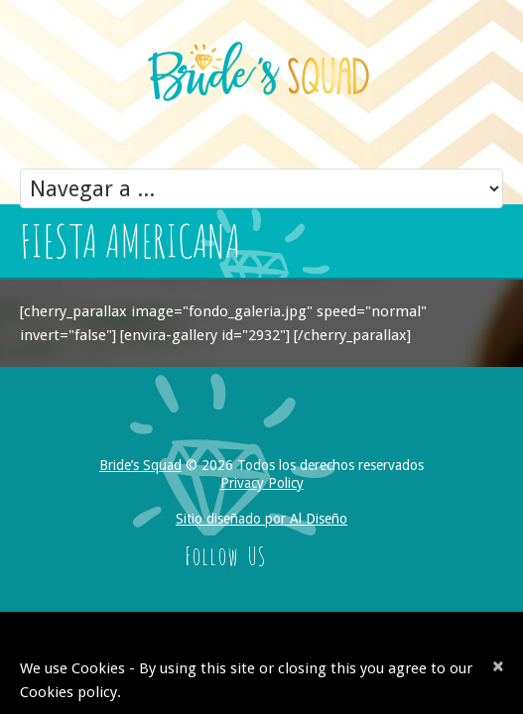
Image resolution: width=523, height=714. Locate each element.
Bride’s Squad (140, 465)
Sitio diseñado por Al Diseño (261, 519)
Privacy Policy (262, 483)
